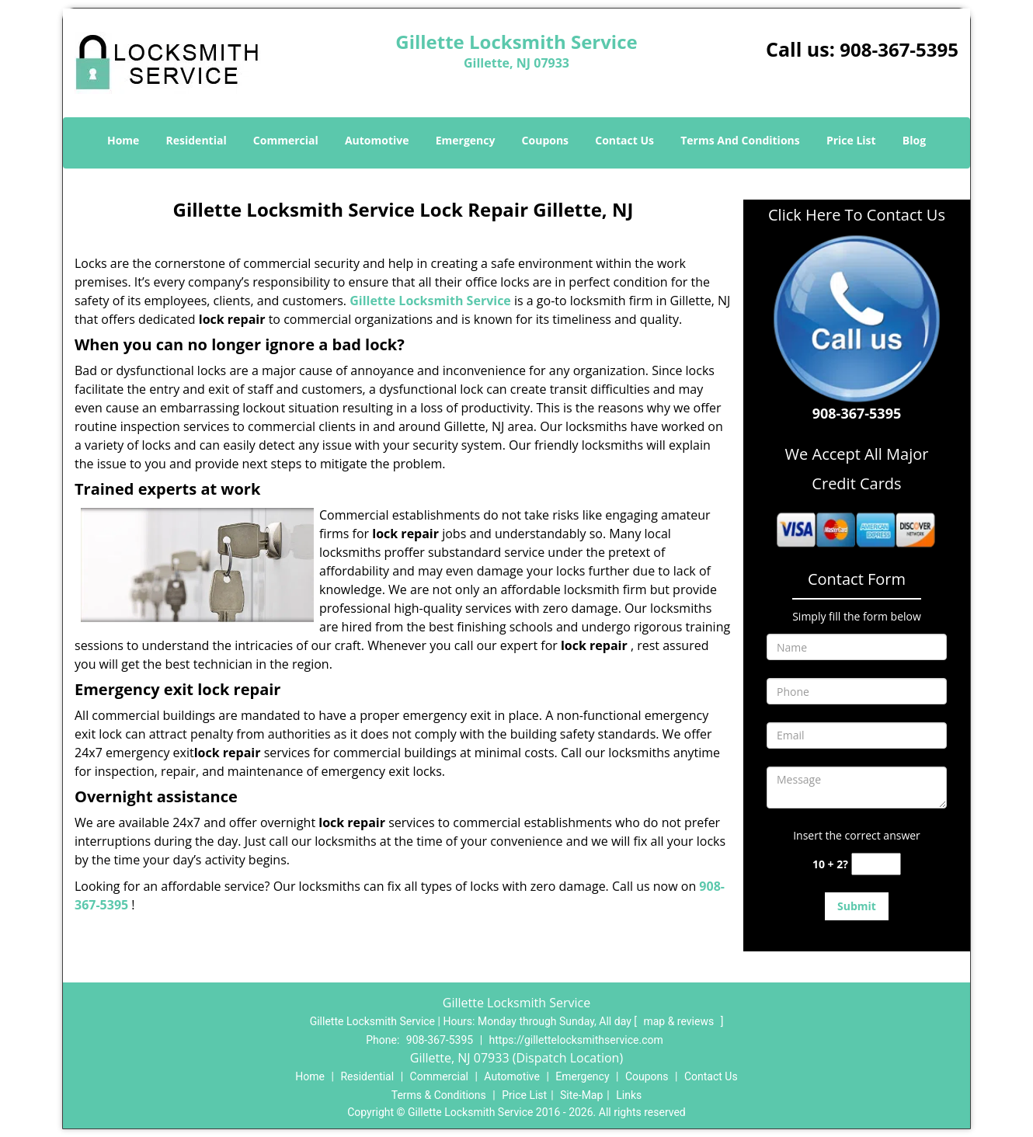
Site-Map (581, 1095)
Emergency (466, 140)
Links (629, 1095)
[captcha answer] (876, 864)
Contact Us (624, 140)
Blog (914, 140)
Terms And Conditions (740, 140)
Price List (851, 140)
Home (123, 140)
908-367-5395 (899, 49)
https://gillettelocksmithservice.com (576, 1040)
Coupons (545, 140)
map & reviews (679, 1021)
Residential (196, 140)
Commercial (285, 140)
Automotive (377, 140)
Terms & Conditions (438, 1095)
